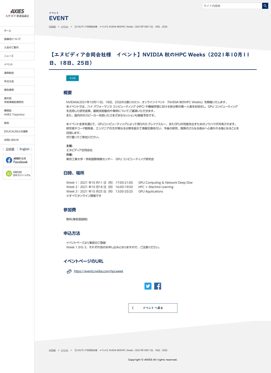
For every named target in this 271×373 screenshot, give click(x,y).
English (24, 149)
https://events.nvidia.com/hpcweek (98, 271)
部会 (6, 123)
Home (52, 27)
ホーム (7, 30)
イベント (64, 27)
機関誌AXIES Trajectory (14, 112)
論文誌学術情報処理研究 (14, 100)
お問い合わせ (11, 140)
